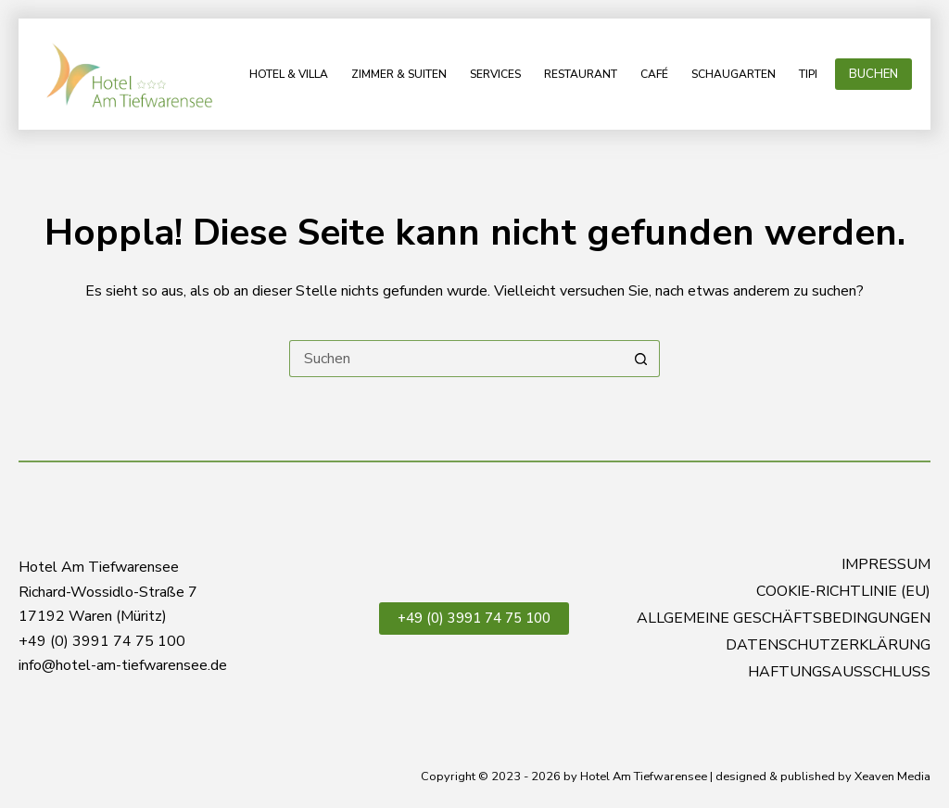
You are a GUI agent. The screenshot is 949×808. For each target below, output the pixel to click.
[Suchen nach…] (456, 358)
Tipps (813, 74)
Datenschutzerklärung (828, 645)
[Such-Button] (641, 358)
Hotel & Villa (288, 74)
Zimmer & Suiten (399, 74)
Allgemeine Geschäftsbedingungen (783, 618)
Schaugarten (733, 74)
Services (495, 74)
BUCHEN (873, 74)
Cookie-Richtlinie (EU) (843, 591)
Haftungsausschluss (839, 672)
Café (654, 74)
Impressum (885, 564)
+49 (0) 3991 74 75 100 (474, 618)
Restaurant (580, 74)
